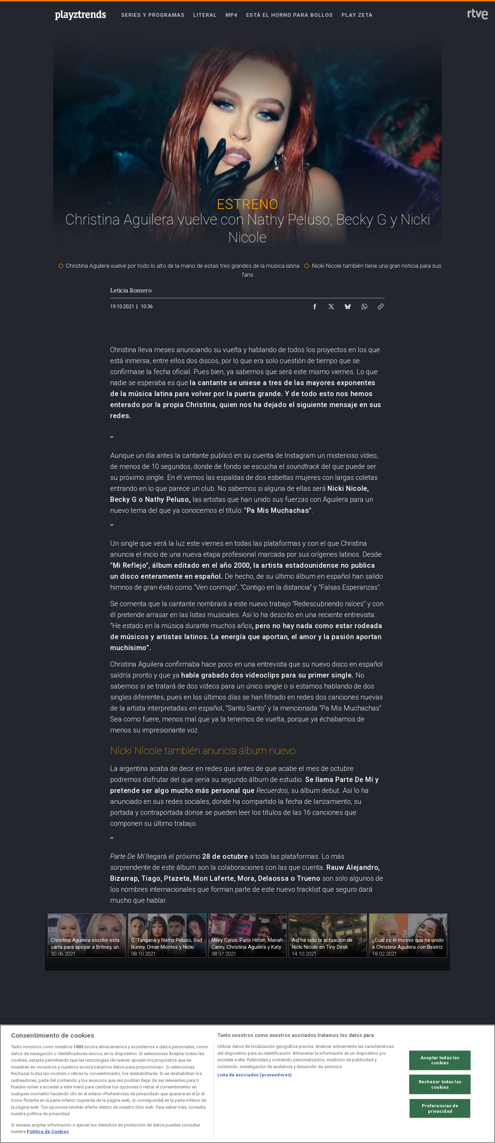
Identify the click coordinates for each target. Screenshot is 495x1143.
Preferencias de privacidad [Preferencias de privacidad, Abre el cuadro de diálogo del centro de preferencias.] (440, 1108)
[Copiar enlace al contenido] (380, 304)
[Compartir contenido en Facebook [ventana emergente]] (315, 304)
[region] (247, 1084)
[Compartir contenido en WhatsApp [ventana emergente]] (364, 304)
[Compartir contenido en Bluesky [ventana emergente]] (347, 304)
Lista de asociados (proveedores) (254, 1074)
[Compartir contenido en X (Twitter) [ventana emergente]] (331, 304)
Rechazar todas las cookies (440, 1084)
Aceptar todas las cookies (440, 1060)
